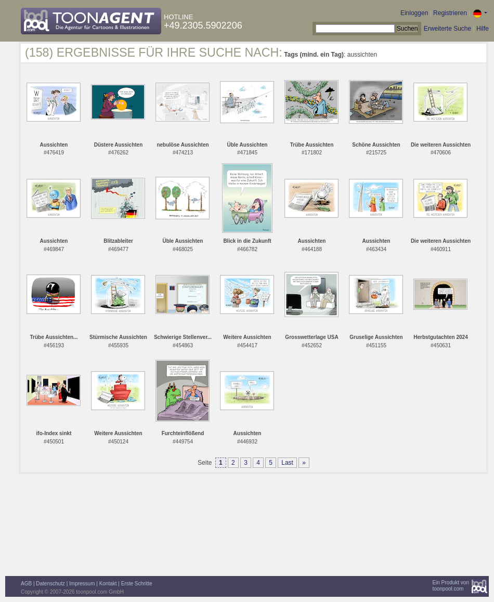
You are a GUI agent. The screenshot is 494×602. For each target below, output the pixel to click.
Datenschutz (50, 583)
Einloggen (414, 13)
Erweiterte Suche (447, 28)
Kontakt (108, 583)
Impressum (82, 583)
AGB (26, 583)
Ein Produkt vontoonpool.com (450, 586)
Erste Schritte (136, 583)
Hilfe (482, 28)
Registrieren (450, 13)
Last (287, 462)
